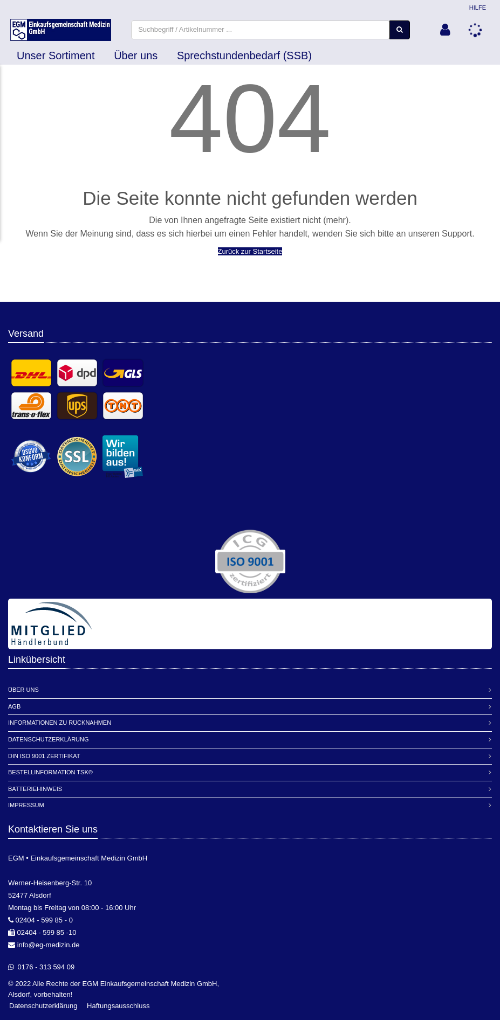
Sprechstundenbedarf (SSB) (244, 57)
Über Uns (23, 690)
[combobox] (264, 30)
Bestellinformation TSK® (50, 772)
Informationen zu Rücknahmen (59, 723)
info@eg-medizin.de (48, 945)
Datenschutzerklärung (48, 739)
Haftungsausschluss (118, 1006)
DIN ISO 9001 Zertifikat (44, 756)
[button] (445, 30)
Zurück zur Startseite (250, 253)
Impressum (26, 805)
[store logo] (64, 31)
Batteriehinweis (35, 789)
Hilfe (477, 7)
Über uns (135, 57)
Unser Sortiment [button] (56, 57)
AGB (14, 706)
